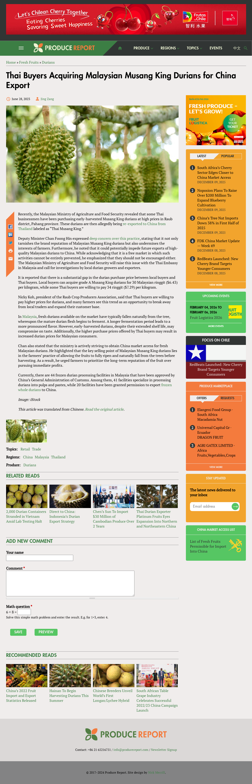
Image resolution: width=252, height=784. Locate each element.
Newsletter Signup (164, 750)
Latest (201, 156)
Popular (227, 156)
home (120, 48)
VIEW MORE (216, 285)
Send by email (10, 258)
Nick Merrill (156, 772)
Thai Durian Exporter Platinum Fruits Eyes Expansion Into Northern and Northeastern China (156, 519)
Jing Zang (47, 99)
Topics (193, 48)
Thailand (58, 457)
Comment (15, 568)
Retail (25, 449)
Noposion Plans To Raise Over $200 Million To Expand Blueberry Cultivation (217, 197)
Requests (227, 398)
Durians (29, 464)
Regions (168, 48)
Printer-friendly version (10, 250)
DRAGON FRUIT (210, 437)
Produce (141, 48)
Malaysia (29, 316)
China (28, 457)
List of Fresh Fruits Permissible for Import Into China (208, 546)
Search (245, 48)
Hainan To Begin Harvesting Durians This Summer (69, 695)
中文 (237, 48)
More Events (216, 326)
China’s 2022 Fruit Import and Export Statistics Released (21, 695)
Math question (19, 606)
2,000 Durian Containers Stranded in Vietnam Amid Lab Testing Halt (26, 516)
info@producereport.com (130, 750)
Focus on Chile (216, 340)
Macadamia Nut (210, 419)
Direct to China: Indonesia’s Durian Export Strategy (64, 516)
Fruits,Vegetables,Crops (216, 455)
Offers (202, 398)
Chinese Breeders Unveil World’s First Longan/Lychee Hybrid (112, 695)
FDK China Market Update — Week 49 (218, 243)
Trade (36, 449)
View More (216, 467)
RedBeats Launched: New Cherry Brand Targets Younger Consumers (217, 263)
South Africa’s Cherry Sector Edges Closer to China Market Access (215, 172)
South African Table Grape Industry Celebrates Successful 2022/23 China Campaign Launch (157, 700)
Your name (15, 552)
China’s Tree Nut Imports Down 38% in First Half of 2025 (218, 223)
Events (216, 48)
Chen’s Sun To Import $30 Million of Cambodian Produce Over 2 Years (113, 519)
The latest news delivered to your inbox (212, 492)
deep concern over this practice (114, 238)
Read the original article (104, 409)
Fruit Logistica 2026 (206, 317)
